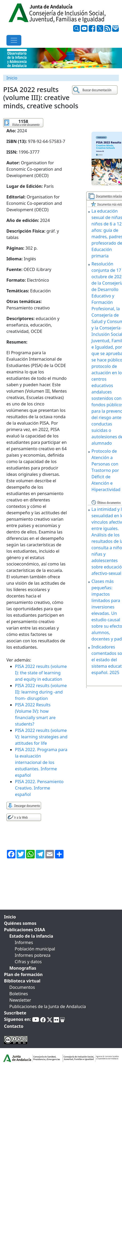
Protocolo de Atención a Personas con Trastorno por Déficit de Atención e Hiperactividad (106, 470)
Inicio (11, 78)
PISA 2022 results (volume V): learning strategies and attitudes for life (41, 736)
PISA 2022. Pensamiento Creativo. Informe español (39, 788)
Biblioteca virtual (22, 981)
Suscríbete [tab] (15, 1013)
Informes (24, 942)
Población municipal (35, 949)
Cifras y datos (28, 962)
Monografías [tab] (22, 968)
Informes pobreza (32, 955)
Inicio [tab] (10, 917)
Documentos (22, 987)
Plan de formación (23, 974)
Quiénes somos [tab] (20, 923)
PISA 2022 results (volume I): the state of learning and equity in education (41, 672)
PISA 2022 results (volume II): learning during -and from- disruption (41, 692)
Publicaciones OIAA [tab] (24, 930)
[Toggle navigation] (13, 40)
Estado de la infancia (31, 936)
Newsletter (20, 1000)
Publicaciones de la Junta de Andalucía (47, 1006)
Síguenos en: (17, 1019)
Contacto (13, 1026)
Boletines (18, 994)
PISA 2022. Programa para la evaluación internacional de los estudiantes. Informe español (41, 762)
